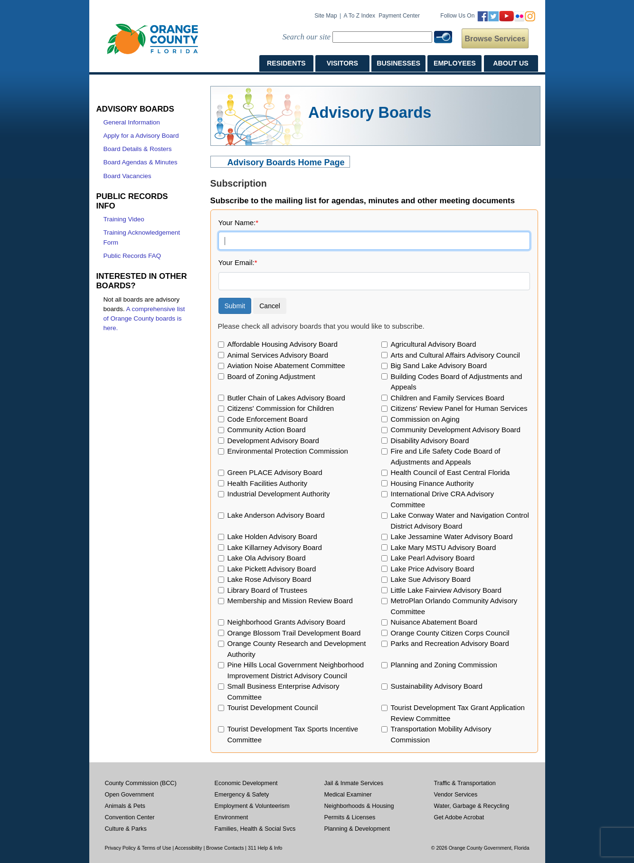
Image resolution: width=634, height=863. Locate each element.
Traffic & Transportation (465, 783)
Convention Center (130, 817)
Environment (231, 817)
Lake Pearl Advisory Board (433, 558)
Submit (235, 306)
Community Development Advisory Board (455, 430)
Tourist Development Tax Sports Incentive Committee (293, 734)
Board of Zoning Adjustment (271, 376)
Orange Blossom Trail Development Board (294, 633)
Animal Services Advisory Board (278, 355)
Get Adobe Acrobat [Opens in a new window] (459, 817)
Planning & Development (357, 828)
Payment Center (399, 15)
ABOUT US (510, 63)
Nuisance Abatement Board (434, 622)
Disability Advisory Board (430, 440)
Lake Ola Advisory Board (266, 558)
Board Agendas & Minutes (141, 162)
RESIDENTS (286, 63)
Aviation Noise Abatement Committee (286, 365)
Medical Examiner (348, 794)
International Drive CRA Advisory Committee (442, 499)
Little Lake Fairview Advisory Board (446, 590)
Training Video (124, 219)
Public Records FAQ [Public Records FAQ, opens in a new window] (132, 255)
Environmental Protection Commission (287, 451)
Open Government (129, 794)
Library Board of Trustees (267, 590)
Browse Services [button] (494, 39)
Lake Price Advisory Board (432, 569)
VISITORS (342, 63)
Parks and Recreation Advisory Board (450, 643)
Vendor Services (456, 794)
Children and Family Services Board (447, 398)
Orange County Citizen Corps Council (450, 633)
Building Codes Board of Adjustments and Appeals (456, 381)
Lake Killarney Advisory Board (274, 547)
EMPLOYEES (455, 63)
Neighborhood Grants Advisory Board (286, 622)
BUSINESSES (398, 63)
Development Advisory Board (273, 440)
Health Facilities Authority (267, 483)
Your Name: (238, 222)
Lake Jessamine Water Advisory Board (452, 536)
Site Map (325, 15)
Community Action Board (266, 430)
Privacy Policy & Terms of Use (138, 848)
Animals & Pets (125, 806)
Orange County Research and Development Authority (296, 648)
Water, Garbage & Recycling (471, 806)
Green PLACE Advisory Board (274, 472)
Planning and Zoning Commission (444, 665)
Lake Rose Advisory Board (269, 579)
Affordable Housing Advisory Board (282, 344)
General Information (132, 122)
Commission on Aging (425, 419)
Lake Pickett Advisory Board (271, 569)
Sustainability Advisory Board (437, 686)
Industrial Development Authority (278, 494)
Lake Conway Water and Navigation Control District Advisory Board (460, 520)
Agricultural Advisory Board (433, 344)
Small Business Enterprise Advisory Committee (283, 691)
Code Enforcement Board (267, 419)
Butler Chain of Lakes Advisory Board (286, 398)
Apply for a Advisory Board (141, 135)
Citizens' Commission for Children (280, 408)
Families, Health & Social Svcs (255, 828)
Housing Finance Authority (432, 483)
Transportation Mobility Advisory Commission (441, 734)
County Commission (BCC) (141, 783)
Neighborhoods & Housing (359, 806)
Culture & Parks (126, 828)
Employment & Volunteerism (252, 806)
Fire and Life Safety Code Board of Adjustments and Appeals (446, 456)
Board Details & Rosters (138, 148)
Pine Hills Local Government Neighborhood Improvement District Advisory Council (295, 670)
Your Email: (237, 262)
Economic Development (246, 783)
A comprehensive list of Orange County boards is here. (144, 318)
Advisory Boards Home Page (286, 162)
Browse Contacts (225, 848)
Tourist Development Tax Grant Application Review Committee (458, 712)
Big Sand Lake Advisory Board (439, 365)
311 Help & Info (265, 848)
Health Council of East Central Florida (450, 472)
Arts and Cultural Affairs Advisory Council (455, 355)
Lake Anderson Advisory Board (276, 515)
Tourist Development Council (272, 707)
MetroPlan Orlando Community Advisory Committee (454, 606)
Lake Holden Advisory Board (272, 536)
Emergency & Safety (242, 794)
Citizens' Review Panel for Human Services (459, 408)
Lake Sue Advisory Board (431, 579)
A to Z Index (359, 15)
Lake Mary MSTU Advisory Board (443, 547)
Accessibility (188, 848)
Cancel (269, 306)
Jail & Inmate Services (354, 783)
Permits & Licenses (350, 817)
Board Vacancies (127, 176)
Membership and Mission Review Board (290, 601)
